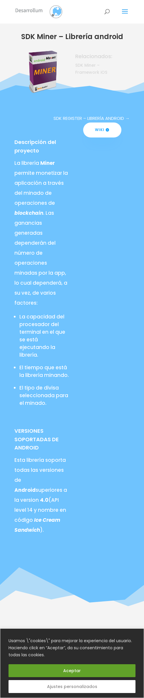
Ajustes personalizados (72, 686)
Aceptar (72, 671)
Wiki (99, 129)
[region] (72, 663)
